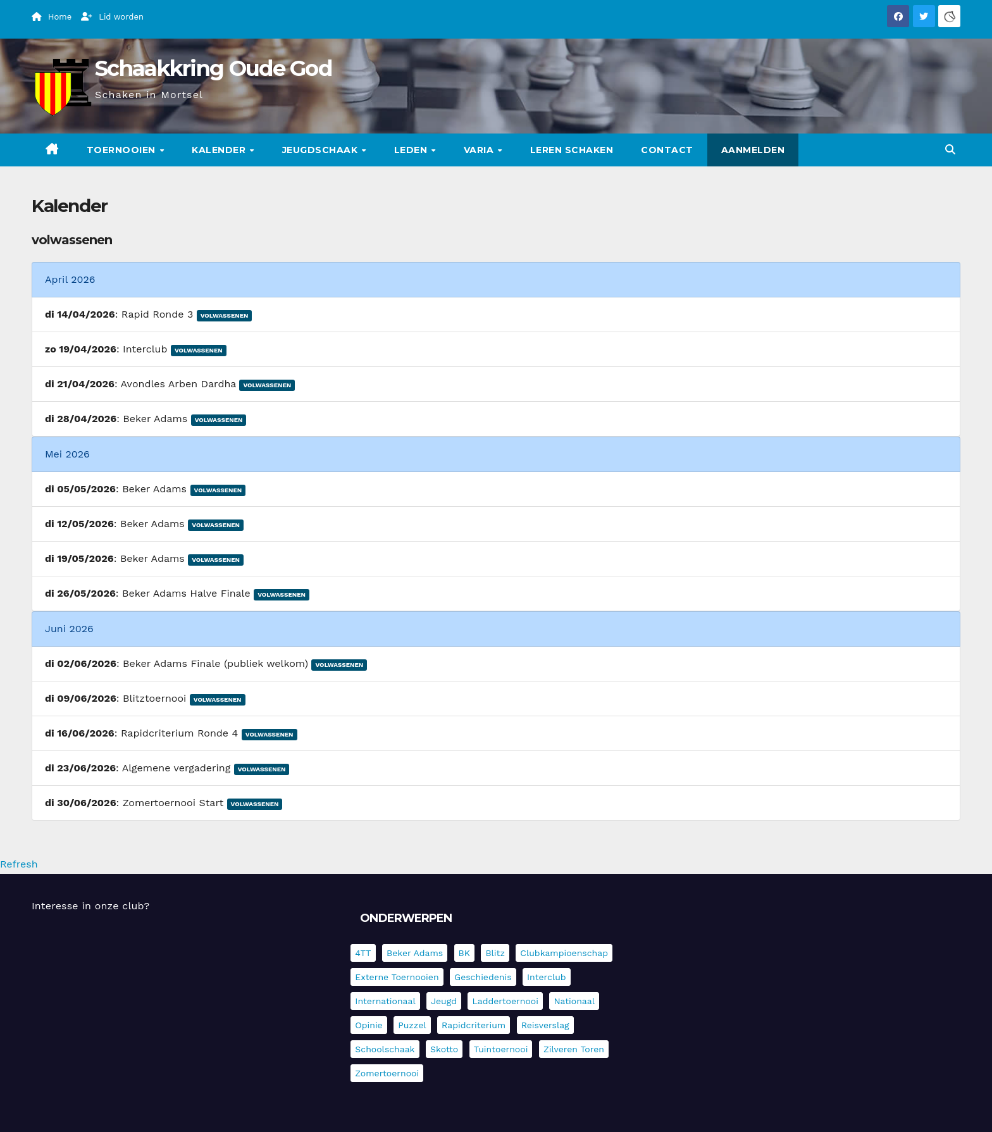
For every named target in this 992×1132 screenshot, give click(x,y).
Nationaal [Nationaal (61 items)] (574, 1001)
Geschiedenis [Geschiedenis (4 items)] (483, 977)
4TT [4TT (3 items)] (363, 953)
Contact (667, 150)
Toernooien (123, 150)
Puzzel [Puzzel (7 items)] (412, 1025)
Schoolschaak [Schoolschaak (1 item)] (384, 1049)
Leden (412, 150)
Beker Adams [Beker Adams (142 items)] (415, 953)
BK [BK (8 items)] (464, 953)
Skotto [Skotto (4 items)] (444, 1049)
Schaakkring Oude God (213, 68)
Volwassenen (225, 315)
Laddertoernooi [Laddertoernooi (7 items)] (505, 1001)
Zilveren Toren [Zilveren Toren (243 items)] (573, 1049)
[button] (950, 150)
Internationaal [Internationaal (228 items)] (385, 1001)
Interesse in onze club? (90, 906)
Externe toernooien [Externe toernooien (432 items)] (396, 977)
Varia (480, 150)
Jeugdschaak (321, 150)
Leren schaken (572, 150)
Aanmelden (753, 150)
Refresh (19, 864)
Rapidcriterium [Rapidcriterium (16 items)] (473, 1025)
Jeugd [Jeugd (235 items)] (444, 1001)
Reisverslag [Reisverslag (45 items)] (545, 1025)
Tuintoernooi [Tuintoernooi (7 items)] (501, 1049)
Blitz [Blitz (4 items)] (495, 953)
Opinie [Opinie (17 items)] (368, 1025)
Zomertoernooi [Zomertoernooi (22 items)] (387, 1073)
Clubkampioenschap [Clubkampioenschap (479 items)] (564, 953)
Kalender (220, 150)
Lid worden (112, 17)
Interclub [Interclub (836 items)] (546, 977)
